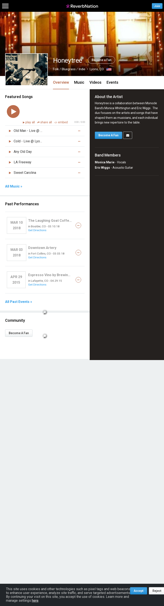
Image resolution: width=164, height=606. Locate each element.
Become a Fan (101, 60)
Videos (95, 82)
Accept (139, 591)
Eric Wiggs (102, 167)
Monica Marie (104, 162)
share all (45, 122)
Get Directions (37, 230)
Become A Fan (19, 333)
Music (79, 82)
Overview (61, 82)
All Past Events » (18, 302)
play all (30, 122)
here (35, 601)
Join (157, 5)
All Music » (13, 186)
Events (112, 82)
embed (61, 122)
